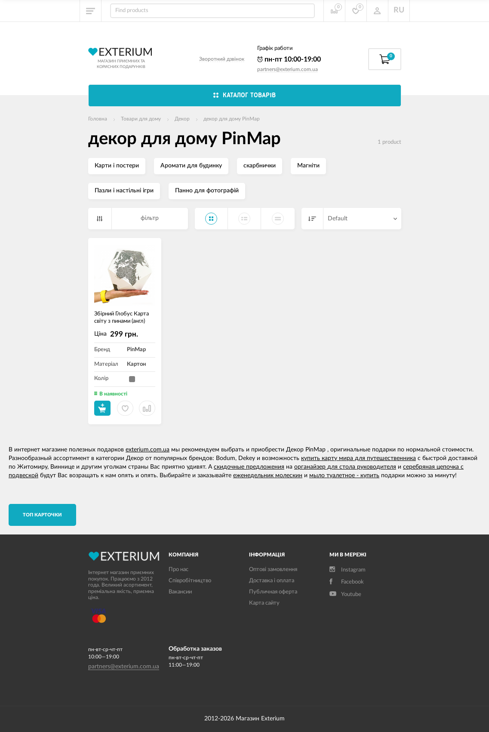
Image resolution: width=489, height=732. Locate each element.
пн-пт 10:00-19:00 (289, 59)
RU (399, 10)
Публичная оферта (273, 592)
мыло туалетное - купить (344, 476)
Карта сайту (264, 603)
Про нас (178, 569)
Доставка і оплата (271, 581)
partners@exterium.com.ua (287, 69)
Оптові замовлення (273, 569)
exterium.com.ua (147, 450)
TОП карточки (42, 515)
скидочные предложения (249, 467)
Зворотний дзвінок (221, 59)
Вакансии (180, 592)
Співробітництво (190, 581)
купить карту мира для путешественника (358, 458)
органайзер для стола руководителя (345, 467)
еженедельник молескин (267, 476)
